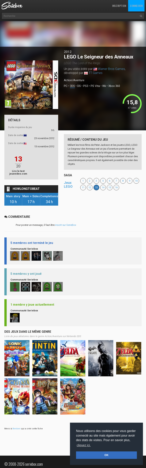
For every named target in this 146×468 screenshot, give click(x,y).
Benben (17, 428)
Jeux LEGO (68, 184)
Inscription (119, 6)
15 (109, 187)
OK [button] (106, 455)
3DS (72, 86)
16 (116, 187)
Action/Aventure (74, 80)
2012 (67, 52)
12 (89, 187)
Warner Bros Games (111, 69)
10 (136, 180)
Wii (104, 86)
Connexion (136, 6)
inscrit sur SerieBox (65, 225)
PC (65, 86)
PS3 (85, 86)
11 (83, 187)
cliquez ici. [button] (84, 445)
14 (103, 187)
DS (79, 86)
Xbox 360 (114, 86)
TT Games (95, 73)
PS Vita (95, 86)
